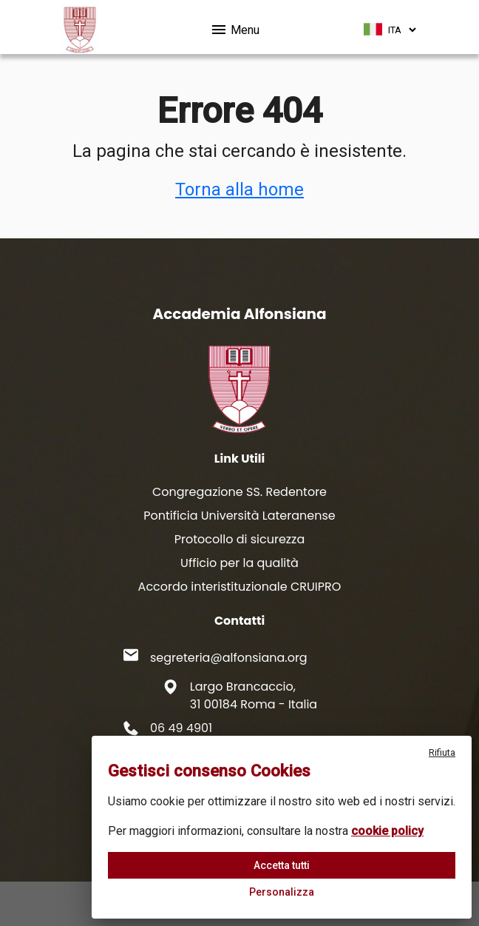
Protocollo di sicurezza (239, 539)
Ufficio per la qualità (239, 562)
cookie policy (387, 831)
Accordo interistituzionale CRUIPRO (240, 586)
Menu (234, 27)
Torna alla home (239, 189)
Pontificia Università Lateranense (239, 515)
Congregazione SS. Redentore (239, 491)
